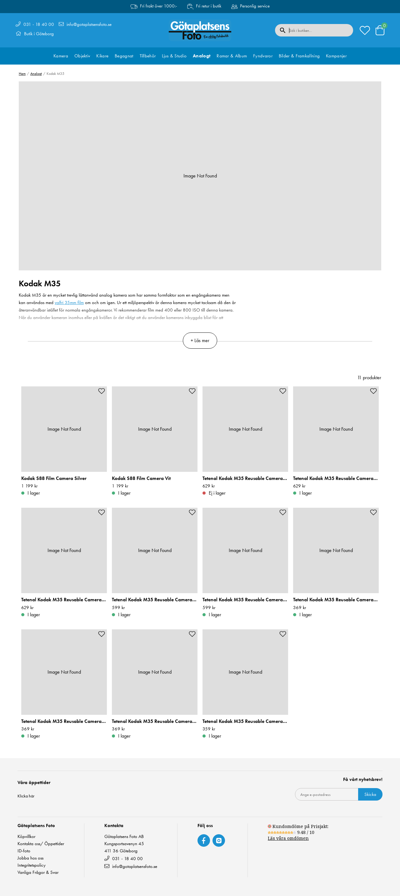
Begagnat (124, 56)
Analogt (201, 56)
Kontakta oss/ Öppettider (41, 843)
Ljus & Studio (174, 56)
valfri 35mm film (69, 302)
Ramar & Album (232, 56)
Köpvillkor (26, 836)
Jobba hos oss (30, 858)
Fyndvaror (262, 56)
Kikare (102, 56)
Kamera (60, 56)
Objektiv (82, 56)
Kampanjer (336, 56)
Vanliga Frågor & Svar (38, 872)
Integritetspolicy (32, 865)
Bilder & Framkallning (299, 56)
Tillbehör (148, 56)
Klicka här (26, 796)
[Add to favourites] (101, 391)
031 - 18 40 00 (38, 24)
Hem (22, 73)
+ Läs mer (200, 340)
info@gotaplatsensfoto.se (89, 24)
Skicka (370, 794)
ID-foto (24, 851)
